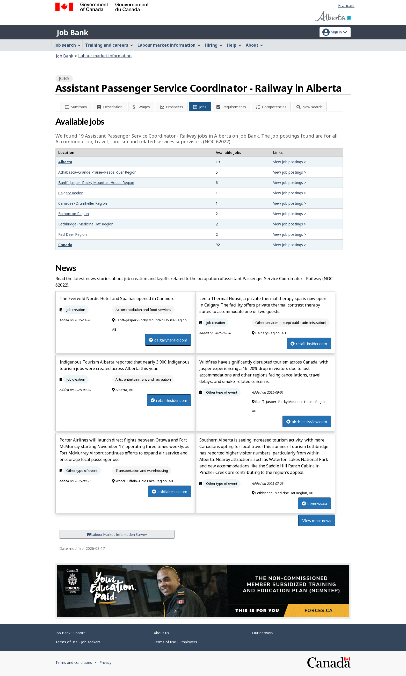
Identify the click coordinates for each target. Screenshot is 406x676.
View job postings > (289, 161)
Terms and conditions (73, 662)
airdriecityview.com (306, 421)
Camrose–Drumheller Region (82, 203)
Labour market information (105, 56)
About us (161, 632)
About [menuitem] (254, 45)
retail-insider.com (309, 343)
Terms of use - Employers (175, 641)
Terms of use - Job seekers (77, 641)
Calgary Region (70, 192)
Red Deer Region (72, 234)
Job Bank (72, 32)
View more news (316, 520)
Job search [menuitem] (67, 45)
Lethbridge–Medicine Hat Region (85, 224)
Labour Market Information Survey (117, 534)
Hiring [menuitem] (213, 45)
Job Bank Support (70, 632)
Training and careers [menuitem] (109, 45)
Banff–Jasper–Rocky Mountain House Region (96, 182)
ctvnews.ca (314, 503)
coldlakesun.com (169, 491)
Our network (262, 632)
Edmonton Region (73, 213)
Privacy (105, 662)
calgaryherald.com (168, 339)
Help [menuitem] (234, 45)
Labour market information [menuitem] (168, 45)
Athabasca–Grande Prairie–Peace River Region (97, 172)
